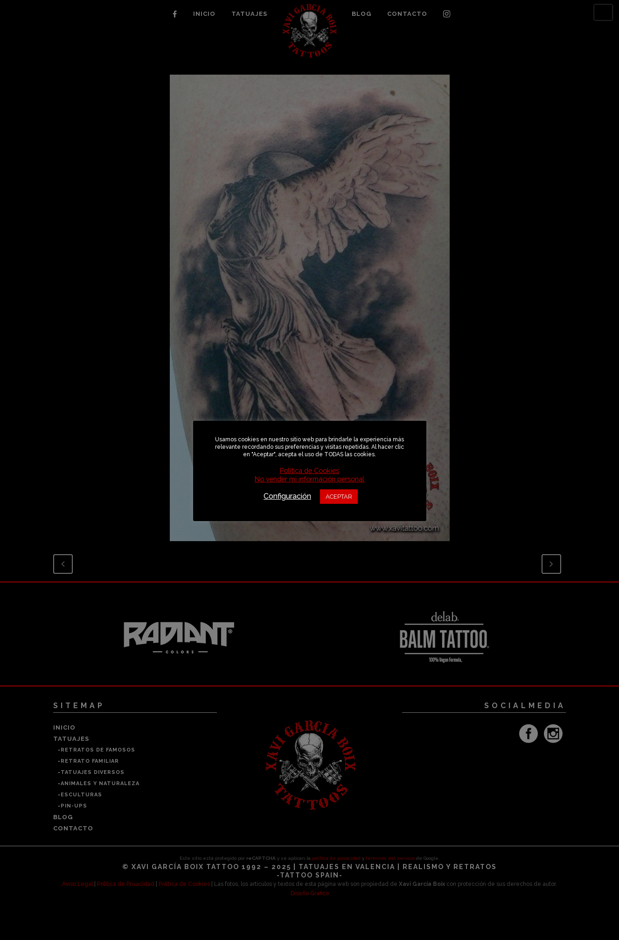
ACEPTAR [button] (339, 496)
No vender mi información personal (309, 479)
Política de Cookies (309, 470)
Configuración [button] (287, 496)
